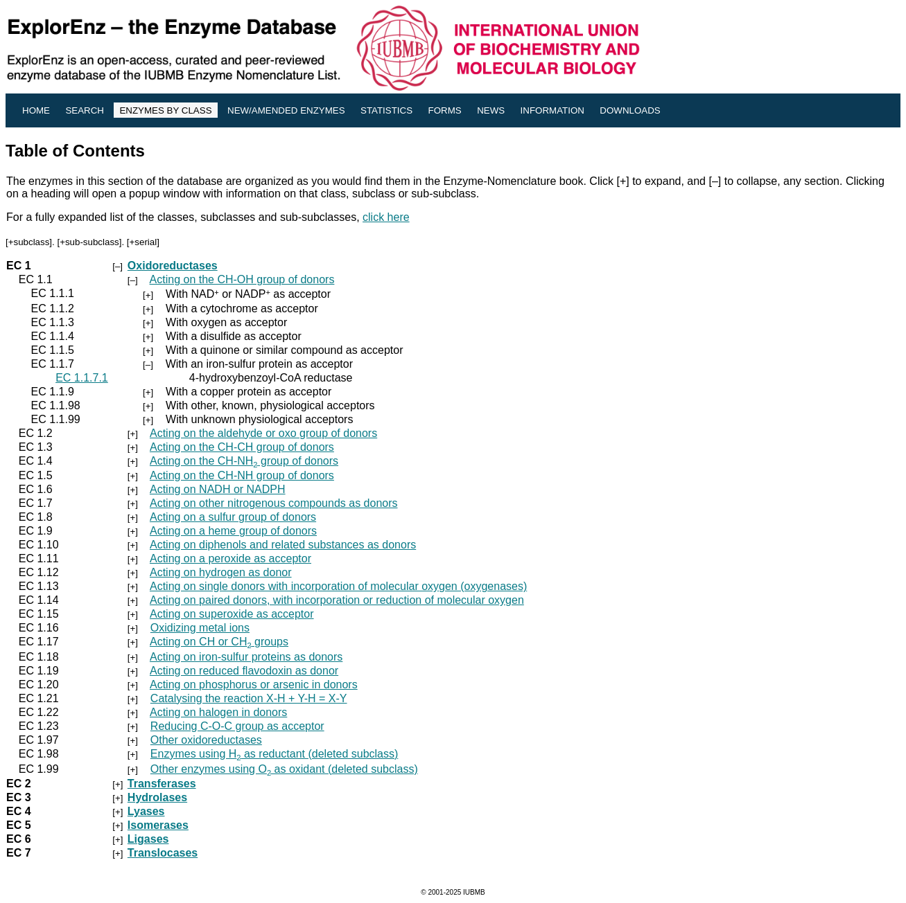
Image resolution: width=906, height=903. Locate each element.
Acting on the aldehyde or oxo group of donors (263, 433)
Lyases (146, 811)
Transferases (162, 783)
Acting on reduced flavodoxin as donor (244, 671)
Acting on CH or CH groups (219, 641)
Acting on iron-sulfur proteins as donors (246, 657)
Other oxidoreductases (206, 740)
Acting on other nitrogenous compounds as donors (274, 503)
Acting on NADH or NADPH (218, 489)
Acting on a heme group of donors (233, 531)
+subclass (29, 242)
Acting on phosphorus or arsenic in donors (254, 684)
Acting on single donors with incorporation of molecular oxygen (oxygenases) (338, 586)
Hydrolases (157, 797)
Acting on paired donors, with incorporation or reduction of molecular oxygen (337, 600)
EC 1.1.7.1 (81, 378)
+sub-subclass (89, 242)
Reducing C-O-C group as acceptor (237, 726)
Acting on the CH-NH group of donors (244, 461)
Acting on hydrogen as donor (221, 572)
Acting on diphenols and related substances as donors (283, 545)
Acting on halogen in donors (218, 712)
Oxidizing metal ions (200, 628)
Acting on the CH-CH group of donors (242, 447)
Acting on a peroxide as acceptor (230, 558)
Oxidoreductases (173, 265)
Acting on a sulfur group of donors (233, 517)
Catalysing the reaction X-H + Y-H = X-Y (248, 698)
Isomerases (158, 825)
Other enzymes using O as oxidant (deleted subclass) (284, 769)
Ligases (148, 839)
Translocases (163, 853)
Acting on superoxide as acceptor (232, 614)
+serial (143, 242)
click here (386, 217)
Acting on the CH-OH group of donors (242, 279)
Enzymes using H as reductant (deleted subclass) (274, 754)
